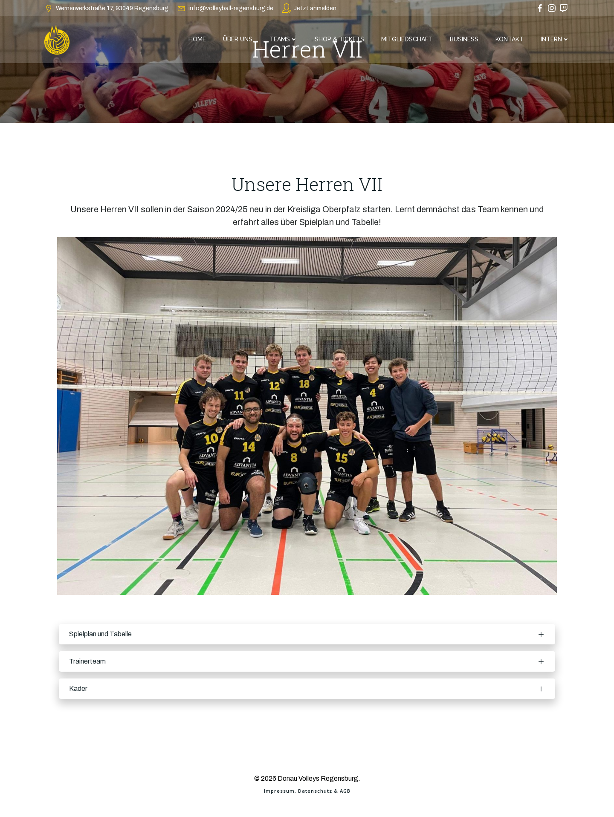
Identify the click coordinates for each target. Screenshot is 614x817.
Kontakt (509, 39)
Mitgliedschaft (407, 39)
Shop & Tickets (339, 39)
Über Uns (237, 39)
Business (464, 39)
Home (197, 39)
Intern (555, 39)
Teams (283, 39)
